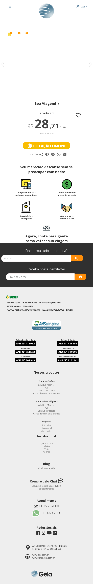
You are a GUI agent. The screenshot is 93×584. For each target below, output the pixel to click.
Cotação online (46, 145)
